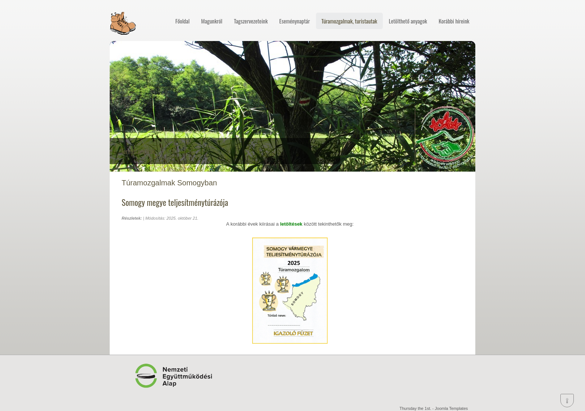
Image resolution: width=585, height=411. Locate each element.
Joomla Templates (451, 408)
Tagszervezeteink (251, 21)
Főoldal (182, 21)
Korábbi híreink (454, 21)
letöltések (292, 224)
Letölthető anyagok (408, 21)
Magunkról (211, 21)
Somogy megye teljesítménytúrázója (175, 202)
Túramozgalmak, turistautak (349, 21)
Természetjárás (138, 151)
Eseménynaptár (294, 21)
